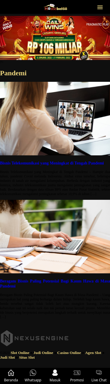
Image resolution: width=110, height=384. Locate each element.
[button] (100, 6)
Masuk (55, 376)
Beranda (11, 376)
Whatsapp (33, 376)
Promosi (77, 376)
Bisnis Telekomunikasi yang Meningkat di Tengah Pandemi (52, 163)
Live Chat (99, 376)
